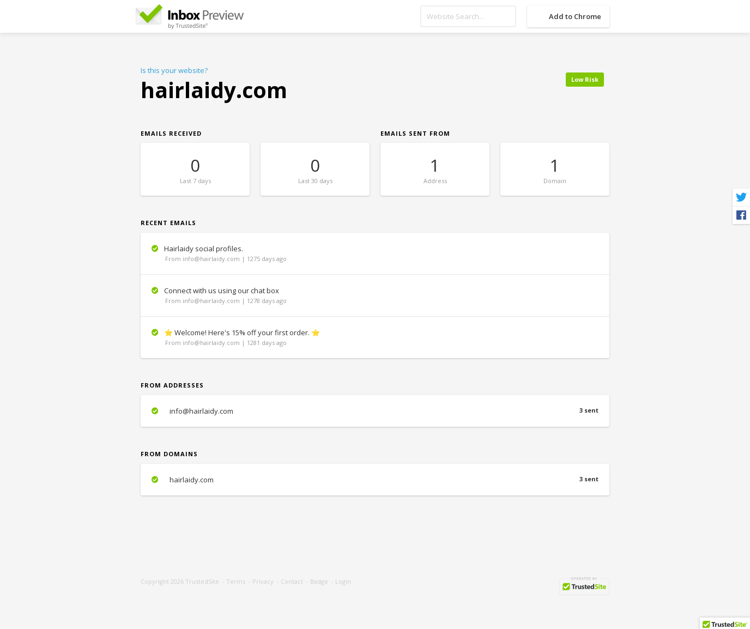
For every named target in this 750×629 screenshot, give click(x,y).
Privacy (263, 581)
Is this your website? (174, 70)
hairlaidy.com (375, 480)
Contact (292, 581)
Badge (319, 581)
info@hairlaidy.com (375, 411)
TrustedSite (202, 581)
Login (343, 581)
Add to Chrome (575, 16)
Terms (235, 581)
